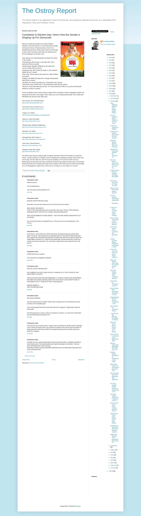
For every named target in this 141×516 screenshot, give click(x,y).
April (111, 460)
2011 (110, 81)
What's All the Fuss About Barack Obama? (114, 190)
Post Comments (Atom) (37, 363)
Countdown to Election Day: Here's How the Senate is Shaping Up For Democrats (51, 36)
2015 (110, 70)
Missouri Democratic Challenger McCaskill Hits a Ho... (114, 346)
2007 (110, 91)
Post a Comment (30, 356)
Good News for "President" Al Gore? (114, 283)
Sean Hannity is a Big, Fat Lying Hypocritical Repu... (114, 338)
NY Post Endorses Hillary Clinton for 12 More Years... (114, 119)
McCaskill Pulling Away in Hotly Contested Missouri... (114, 274)
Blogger (78, 506)
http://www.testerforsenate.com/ (32, 133)
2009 (110, 86)
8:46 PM (29, 225)
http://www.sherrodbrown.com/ (32, 145)
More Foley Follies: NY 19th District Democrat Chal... (114, 367)
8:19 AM (29, 290)
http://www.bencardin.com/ (30, 151)
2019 (110, 60)
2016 (110, 68)
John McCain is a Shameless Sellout (114, 308)
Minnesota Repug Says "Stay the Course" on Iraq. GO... (114, 264)
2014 (110, 73)
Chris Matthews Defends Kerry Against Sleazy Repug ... (113, 108)
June (112, 455)
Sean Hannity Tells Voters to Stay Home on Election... (114, 221)
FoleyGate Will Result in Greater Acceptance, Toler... (114, 300)
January (113, 468)
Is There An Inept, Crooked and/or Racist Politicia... (113, 211)
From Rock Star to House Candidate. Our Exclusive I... (114, 231)
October (113, 101)
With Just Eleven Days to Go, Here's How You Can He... (114, 164)
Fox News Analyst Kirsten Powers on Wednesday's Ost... (114, 387)
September (113, 445)
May (111, 457)
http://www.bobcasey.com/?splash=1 (33, 139)
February (113, 465)
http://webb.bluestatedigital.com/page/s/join (36, 115)
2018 (110, 63)
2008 (110, 88)
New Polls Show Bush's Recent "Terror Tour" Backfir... (113, 327)
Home (54, 359)
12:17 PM (30, 352)
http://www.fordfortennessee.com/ (33, 109)
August (112, 450)
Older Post (81, 359)
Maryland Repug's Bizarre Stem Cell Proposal (114, 144)
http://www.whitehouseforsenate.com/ (34, 127)
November (113, 98)
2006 (110, 93)
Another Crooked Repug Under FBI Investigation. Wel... (114, 243)
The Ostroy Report (49, 10)
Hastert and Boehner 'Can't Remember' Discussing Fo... (114, 438)
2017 (110, 65)
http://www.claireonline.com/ (31, 121)
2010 (110, 83)
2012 (110, 78)
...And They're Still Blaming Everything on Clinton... (114, 317)
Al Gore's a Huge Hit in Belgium (114, 127)
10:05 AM (30, 334)
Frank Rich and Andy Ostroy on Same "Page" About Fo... (114, 253)
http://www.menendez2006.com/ (32, 103)
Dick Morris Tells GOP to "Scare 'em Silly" (114, 183)
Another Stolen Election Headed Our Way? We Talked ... (114, 174)
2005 (110, 471)
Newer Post (26, 359)
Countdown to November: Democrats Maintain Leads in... (114, 429)
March (112, 463)
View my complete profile (107, 44)
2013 (110, 75)
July (111, 452)
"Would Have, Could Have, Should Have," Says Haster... (114, 418)
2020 (110, 57)
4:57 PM (29, 192)
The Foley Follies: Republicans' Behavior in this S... (114, 397)
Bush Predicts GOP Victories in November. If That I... (114, 291)
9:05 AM (29, 317)
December (113, 96)
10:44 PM (30, 260)
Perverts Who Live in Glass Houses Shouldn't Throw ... (114, 407)
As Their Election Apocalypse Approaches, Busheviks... (114, 200)
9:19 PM (29, 246)
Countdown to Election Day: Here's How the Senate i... (114, 135)
